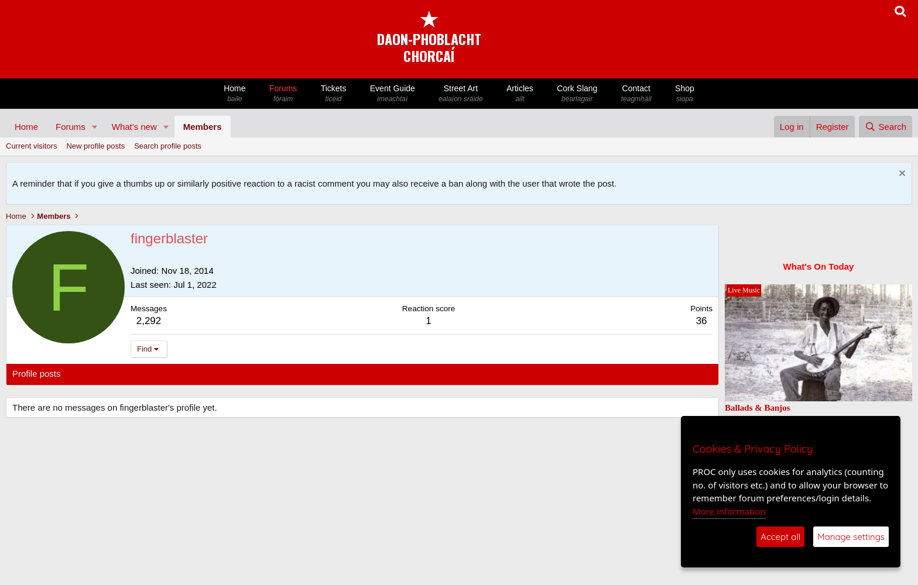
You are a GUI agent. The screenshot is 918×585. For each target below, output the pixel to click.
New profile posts (95, 146)
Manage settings (851, 536)
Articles (520, 94)
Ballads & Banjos (757, 407)
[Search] (885, 126)
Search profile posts (167, 146)
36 (701, 320)
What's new (134, 127)
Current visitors (31, 146)
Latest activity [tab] (99, 373)
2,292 (149, 320)
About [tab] (194, 373)
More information (729, 511)
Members (202, 127)
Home (235, 94)
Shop (684, 94)
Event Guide (392, 94)
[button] (95, 126)
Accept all (780, 536)
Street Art (461, 94)
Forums (283, 94)
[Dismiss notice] (901, 174)
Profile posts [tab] (36, 373)
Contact (636, 94)
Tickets (333, 94)
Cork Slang (577, 94)
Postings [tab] (154, 373)
